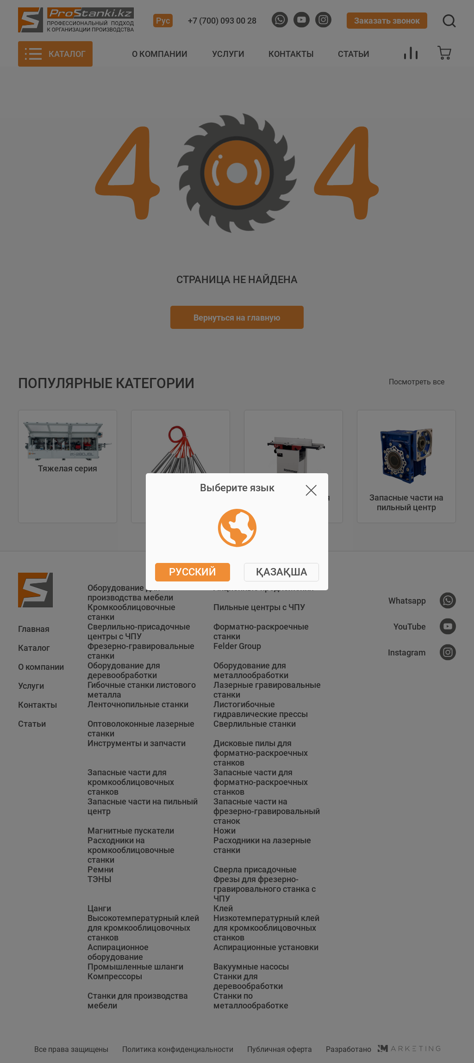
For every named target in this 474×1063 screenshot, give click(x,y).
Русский (192, 572)
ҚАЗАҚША (281, 572)
